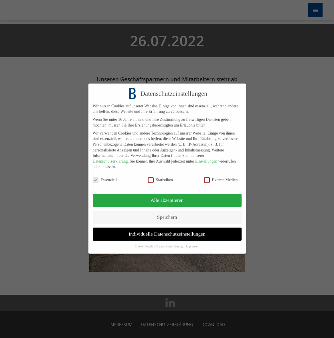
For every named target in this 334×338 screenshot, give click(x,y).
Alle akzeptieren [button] (167, 197)
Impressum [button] (192, 243)
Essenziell (105, 177)
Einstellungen (206, 158)
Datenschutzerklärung (110, 158)
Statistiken (160, 177)
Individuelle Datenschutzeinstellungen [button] (167, 231)
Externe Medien (221, 177)
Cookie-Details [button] (144, 243)
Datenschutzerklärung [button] (169, 243)
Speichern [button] (167, 214)
